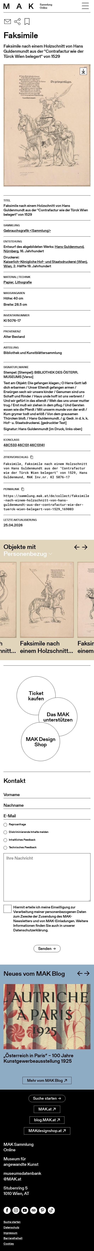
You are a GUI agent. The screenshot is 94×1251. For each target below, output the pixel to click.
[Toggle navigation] (85, 6)
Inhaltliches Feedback (22, 839)
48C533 (10, 445)
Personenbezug (25, 553)
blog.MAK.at (47, 1120)
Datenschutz (11, 1227)
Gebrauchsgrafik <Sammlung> (27, 230)
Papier (8, 282)
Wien (8, 266)
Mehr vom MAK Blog (47, 1080)
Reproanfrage (17, 824)
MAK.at (47, 1109)
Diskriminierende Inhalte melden (29, 832)
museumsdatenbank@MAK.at (22, 1176)
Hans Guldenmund (69, 247)
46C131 (23, 445)
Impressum (10, 1233)
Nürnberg (11, 251)
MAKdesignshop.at (47, 1130)
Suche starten (47, 1098)
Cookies (9, 1244)
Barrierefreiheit (13, 1238)
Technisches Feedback (22, 847)
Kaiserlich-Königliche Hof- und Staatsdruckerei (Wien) (45, 262)
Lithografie (23, 282)
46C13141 (37, 445)
